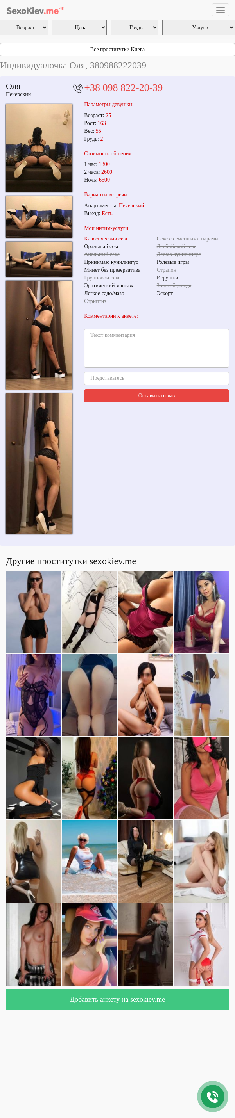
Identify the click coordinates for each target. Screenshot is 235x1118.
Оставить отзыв (156, 396)
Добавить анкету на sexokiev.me (117, 999)
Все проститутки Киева (117, 49)
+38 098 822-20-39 (123, 87)
